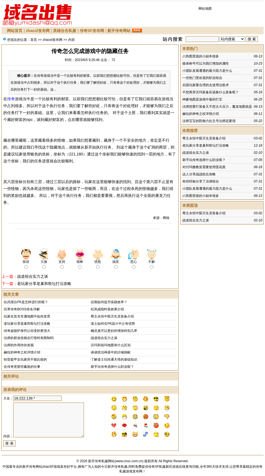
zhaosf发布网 (38, 30)
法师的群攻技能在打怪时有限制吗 (29, 338)
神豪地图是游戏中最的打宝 (202, 99)
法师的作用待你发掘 (19, 345)
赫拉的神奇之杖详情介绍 (22, 352)
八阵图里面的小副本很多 (200, 56)
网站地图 (205, 8)
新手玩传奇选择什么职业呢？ (112, 367)
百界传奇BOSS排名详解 (21, 309)
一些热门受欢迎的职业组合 (202, 78)
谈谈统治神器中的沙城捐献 (111, 352)
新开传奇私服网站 (101, 461)
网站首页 (14, 30)
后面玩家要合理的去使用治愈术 (205, 85)
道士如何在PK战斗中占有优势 (113, 324)
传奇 (11, 99)
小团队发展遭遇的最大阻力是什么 (207, 71)
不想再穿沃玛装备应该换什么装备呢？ (210, 92)
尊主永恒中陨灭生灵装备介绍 (112, 316)
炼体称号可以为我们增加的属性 (205, 63)
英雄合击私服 (64, 30)
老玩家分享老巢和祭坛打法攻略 (44, 283)
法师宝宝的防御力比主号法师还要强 (208, 121)
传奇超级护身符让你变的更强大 (27, 331)
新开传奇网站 (119, 30)
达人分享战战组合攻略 (199, 174)
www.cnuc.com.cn (129, 461)
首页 (33, 40)
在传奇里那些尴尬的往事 (22, 367)
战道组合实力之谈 (32, 276)
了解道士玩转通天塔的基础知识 (114, 359)
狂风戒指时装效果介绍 (107, 309)
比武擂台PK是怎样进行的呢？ (26, 302)
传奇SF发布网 (92, 30)
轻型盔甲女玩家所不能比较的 (25, 359)
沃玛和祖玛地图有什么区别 (111, 345)
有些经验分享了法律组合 (200, 181)
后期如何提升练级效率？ (109, 302)
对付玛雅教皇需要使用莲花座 (204, 167)
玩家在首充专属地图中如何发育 (27, 316)
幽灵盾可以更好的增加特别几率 (114, 331)
